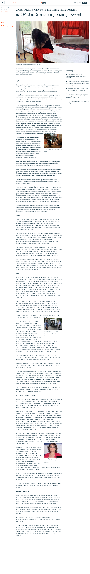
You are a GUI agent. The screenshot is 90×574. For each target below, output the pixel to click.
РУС (80, 2)
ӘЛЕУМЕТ (13, 2)
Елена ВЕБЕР (4, 12)
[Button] (4, 23)
